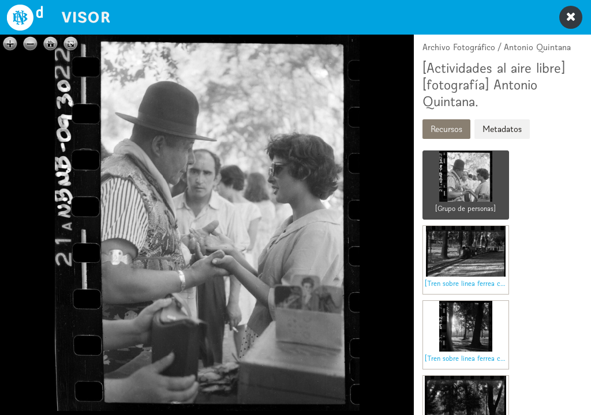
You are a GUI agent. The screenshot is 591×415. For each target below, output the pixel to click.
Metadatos (502, 128)
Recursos (446, 128)
